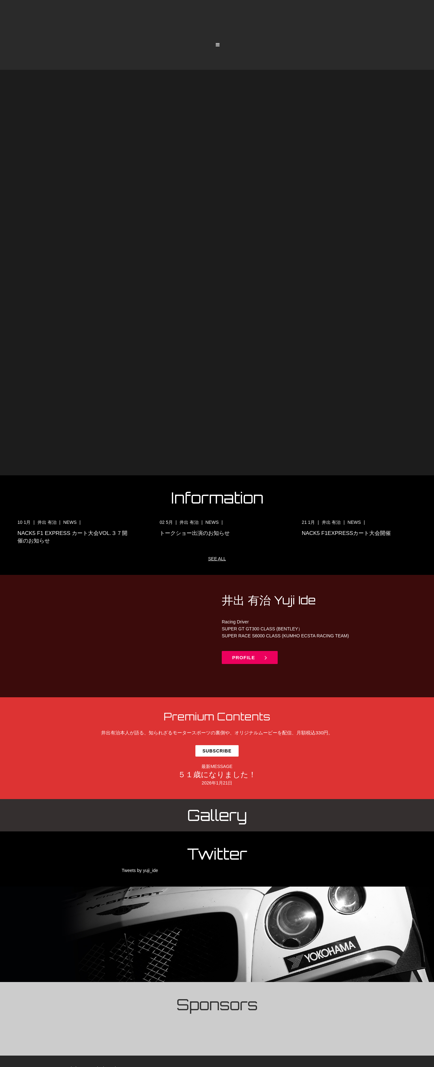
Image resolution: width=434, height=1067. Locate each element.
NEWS (70, 522)
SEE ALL (217, 558)
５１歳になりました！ (217, 777)
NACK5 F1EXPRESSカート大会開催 (346, 533)
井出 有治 (47, 522)
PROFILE (252, 659)
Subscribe (216, 752)
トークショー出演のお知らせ (194, 533)
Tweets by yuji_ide (140, 873)
